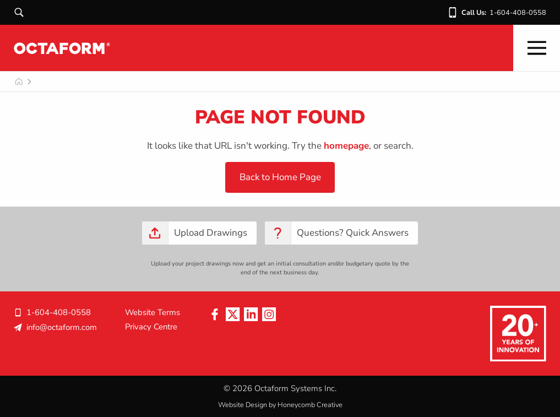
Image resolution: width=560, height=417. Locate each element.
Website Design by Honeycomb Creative (280, 404)
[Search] (19, 12)
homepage (346, 145)
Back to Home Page (280, 177)
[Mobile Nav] (537, 48)
